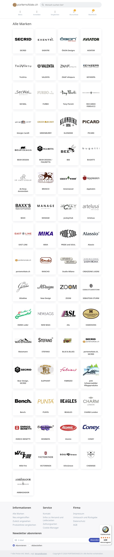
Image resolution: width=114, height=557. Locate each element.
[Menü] (109, 526)
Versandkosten (41, 553)
